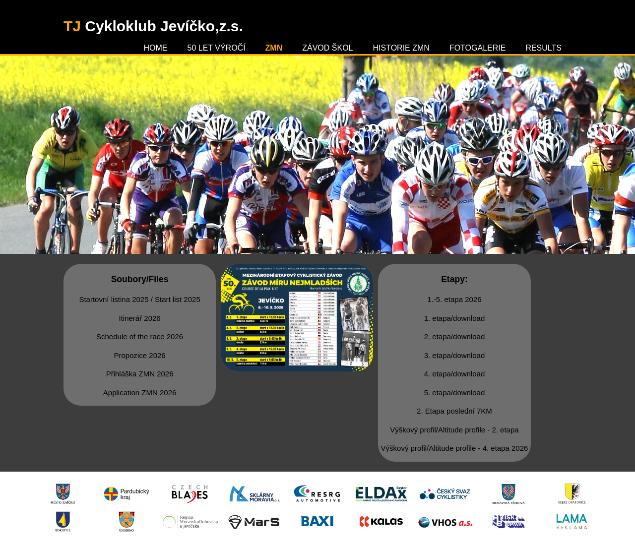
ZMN (274, 48)
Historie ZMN (401, 48)
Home (156, 48)
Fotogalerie (477, 48)
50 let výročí (217, 48)
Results (543, 48)
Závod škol (327, 48)
